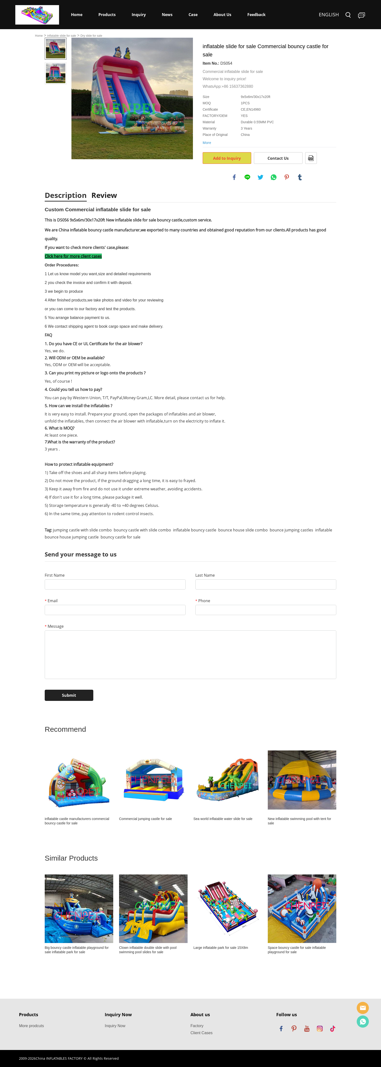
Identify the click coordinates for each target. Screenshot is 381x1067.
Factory (196, 1026)
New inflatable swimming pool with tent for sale (299, 821)
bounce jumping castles (291, 530)
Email (51, 600)
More (207, 142)
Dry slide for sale (91, 35)
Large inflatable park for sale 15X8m (220, 948)
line (247, 177)
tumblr (299, 177)
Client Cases (201, 1033)
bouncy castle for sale (120, 537)
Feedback (256, 14)
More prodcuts (31, 1026)
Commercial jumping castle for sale (145, 819)
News (167, 14)
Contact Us (278, 158)
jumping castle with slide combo (82, 530)
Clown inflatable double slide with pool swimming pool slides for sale (148, 950)
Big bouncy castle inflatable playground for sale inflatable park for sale (77, 950)
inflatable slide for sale (61, 35)
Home (76, 14)
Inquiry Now (115, 1026)
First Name (55, 575)
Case (193, 14)
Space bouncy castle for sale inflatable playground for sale (297, 950)
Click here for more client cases (73, 256)
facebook (234, 177)
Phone (202, 600)
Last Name (205, 575)
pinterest (286, 177)
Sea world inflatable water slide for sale (222, 819)
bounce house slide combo (243, 530)
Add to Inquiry (227, 158)
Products (107, 14)
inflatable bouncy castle (194, 530)
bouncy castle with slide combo (142, 530)
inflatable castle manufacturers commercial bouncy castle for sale (77, 821)
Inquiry (139, 14)
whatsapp (273, 177)
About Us (222, 14)
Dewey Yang (363, 1021)
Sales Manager (363, 1008)
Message (54, 626)
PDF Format (311, 158)
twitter (260, 177)
